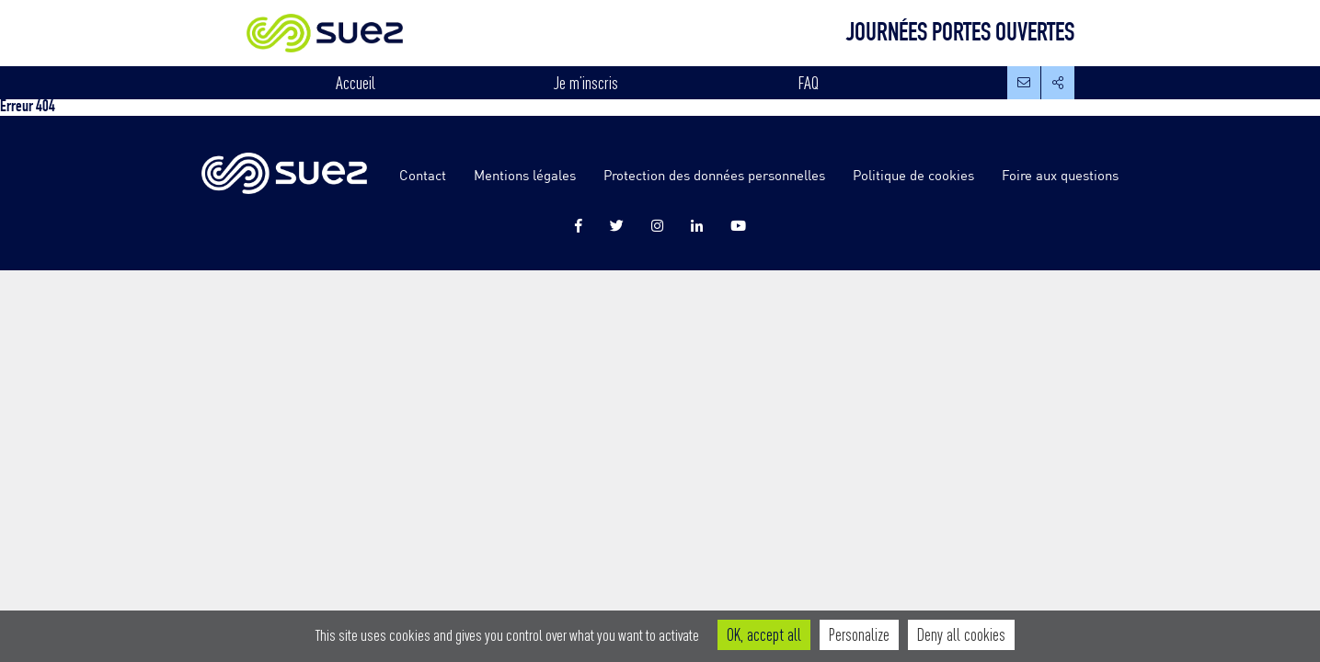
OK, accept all (764, 634)
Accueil (355, 82)
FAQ (808, 82)
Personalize (859, 634)
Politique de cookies (913, 174)
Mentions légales (525, 174)
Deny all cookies (961, 634)
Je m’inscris (586, 82)
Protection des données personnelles (714, 174)
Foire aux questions (1060, 174)
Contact (422, 174)
